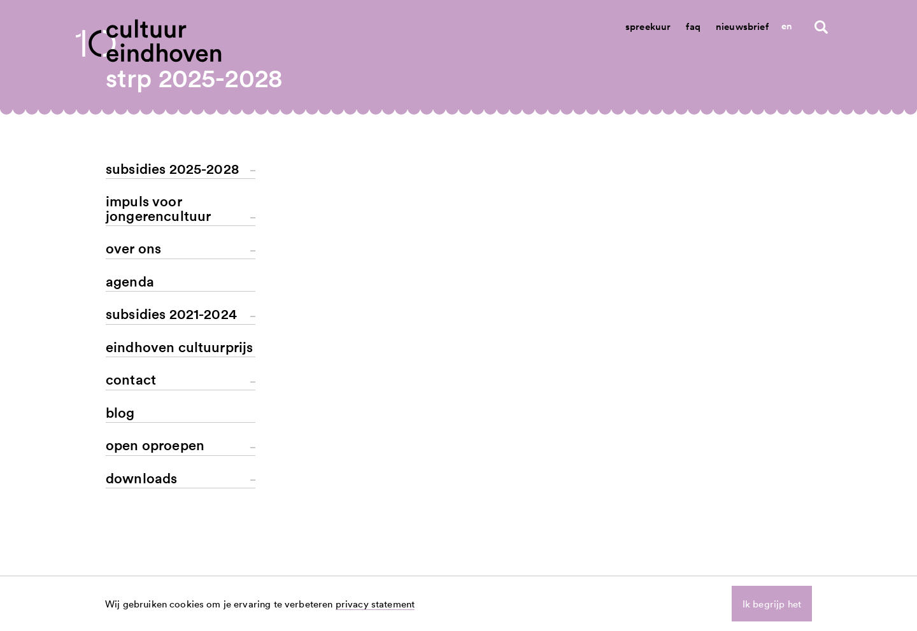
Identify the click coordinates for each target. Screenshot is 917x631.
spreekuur (684, 566)
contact (679, 551)
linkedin (761, 551)
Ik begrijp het (772, 603)
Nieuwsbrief (742, 26)
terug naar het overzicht (407, 287)
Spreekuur (648, 26)
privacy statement (375, 603)
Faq (693, 26)
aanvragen (605, 566)
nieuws (597, 551)
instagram (765, 566)
